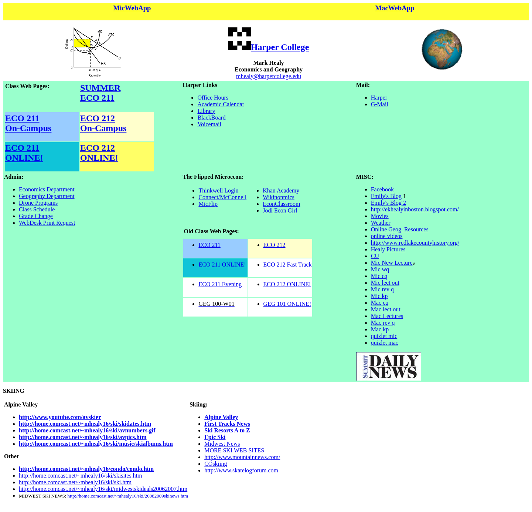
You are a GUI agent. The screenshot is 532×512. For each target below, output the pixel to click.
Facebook (382, 189)
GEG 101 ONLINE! (287, 304)
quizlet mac (384, 342)
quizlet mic (384, 336)
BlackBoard (211, 117)
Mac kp (380, 329)
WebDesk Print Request (47, 223)
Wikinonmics (278, 197)
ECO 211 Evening (220, 284)
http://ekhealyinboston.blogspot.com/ (415, 209)
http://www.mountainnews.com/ (242, 457)
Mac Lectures (387, 316)
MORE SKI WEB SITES (234, 450)
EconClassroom (281, 204)
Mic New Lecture (392, 263)
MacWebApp (395, 8)
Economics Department (47, 189)
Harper (379, 97)
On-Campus (28, 128)
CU (375, 256)
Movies (380, 216)
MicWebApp (132, 8)
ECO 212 (97, 118)
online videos (387, 236)
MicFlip (208, 204)
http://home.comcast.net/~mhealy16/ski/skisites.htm (80, 475)
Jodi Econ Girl (280, 210)
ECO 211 (22, 118)
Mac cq (380, 302)
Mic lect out (385, 283)
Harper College (280, 47)
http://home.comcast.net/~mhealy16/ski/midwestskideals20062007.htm (103, 489)
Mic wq (380, 269)
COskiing (215, 464)
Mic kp (379, 296)
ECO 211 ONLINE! (24, 153)
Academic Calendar (220, 104)
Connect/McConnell (222, 197)
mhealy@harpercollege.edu (268, 76)
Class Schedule (37, 209)
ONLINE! (99, 158)
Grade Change (36, 216)
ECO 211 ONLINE (221, 264)
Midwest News (222, 444)
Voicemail (209, 124)
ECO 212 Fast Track (287, 264)
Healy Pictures (388, 249)
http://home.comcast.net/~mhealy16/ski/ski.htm (75, 482)
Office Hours (212, 97)
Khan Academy (281, 190)
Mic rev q (382, 289)
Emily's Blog (386, 196)
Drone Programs (38, 203)
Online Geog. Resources (400, 229)
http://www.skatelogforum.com (241, 470)
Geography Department (47, 196)
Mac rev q (383, 322)
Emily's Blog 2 (388, 203)
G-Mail (379, 104)
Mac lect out (385, 309)
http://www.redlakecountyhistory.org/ (415, 243)
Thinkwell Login (218, 190)
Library (206, 111)
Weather (381, 223)
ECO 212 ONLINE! (287, 284)
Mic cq (379, 276)
